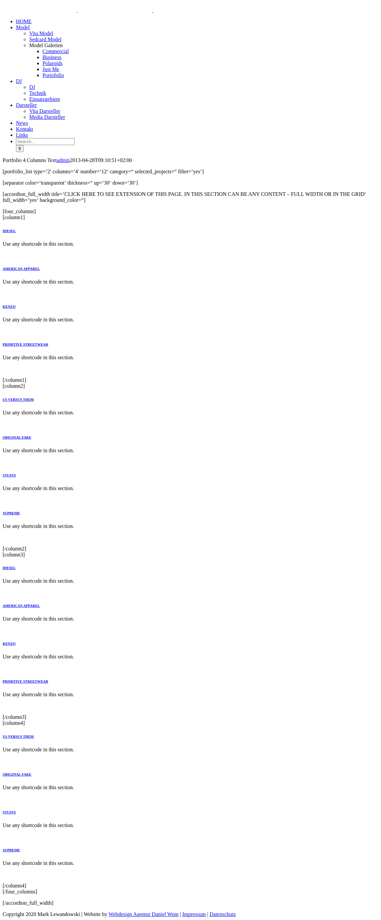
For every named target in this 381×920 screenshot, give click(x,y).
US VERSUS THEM (18, 399)
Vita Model (41, 33)
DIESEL (9, 231)
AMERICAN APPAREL (21, 269)
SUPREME (11, 513)
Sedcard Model (45, 39)
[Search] (20, 148)
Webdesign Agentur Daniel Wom (144, 914)
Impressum (194, 914)
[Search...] (45, 141)
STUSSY (9, 475)
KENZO (9, 306)
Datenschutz (222, 914)
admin (63, 160)
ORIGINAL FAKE (17, 437)
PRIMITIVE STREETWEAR (25, 344)
